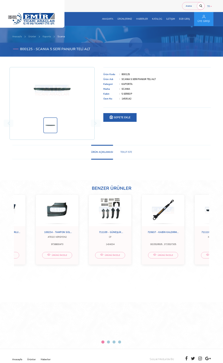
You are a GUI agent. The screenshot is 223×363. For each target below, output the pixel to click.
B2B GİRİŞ (184, 19)
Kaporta (47, 36)
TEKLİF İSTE (126, 152)
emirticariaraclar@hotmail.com (100, 320)
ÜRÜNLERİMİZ (124, 19)
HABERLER (142, 19)
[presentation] (177, 332)
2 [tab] (108, 276)
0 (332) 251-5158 (94, 316)
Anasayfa (17, 36)
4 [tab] (119, 276)
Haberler (46, 294)
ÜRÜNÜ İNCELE (38, 258)
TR (209, 6)
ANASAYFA (107, 19)
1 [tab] (102, 276)
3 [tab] (114, 276)
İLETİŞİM (170, 19)
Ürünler (32, 36)
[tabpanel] (38, 232)
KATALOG (157, 19)
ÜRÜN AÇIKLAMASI (102, 152)
